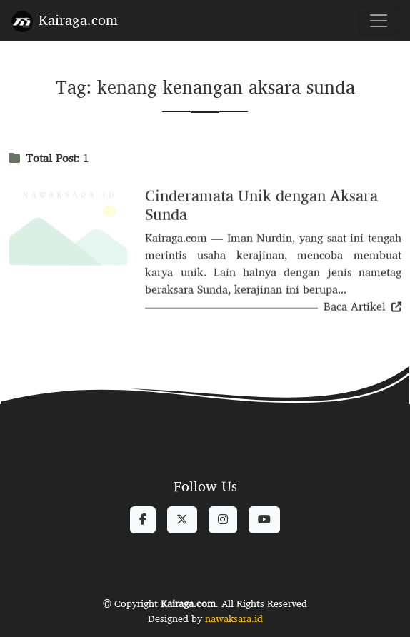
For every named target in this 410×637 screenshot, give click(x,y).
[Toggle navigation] (379, 20)
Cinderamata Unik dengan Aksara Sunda (261, 207)
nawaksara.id (234, 618)
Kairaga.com (64, 19)
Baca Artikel (362, 308)
